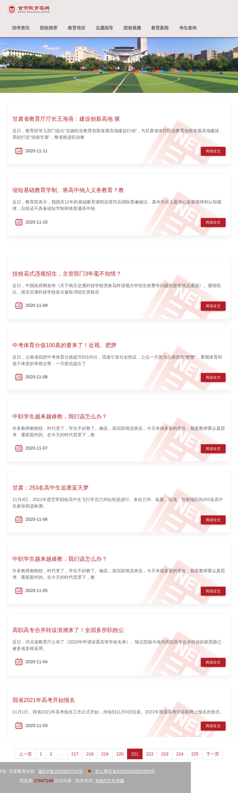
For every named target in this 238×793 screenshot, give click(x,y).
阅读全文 (213, 153)
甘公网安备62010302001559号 (60, 771)
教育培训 (76, 27)
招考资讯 (20, 27)
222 (149, 760)
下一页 (212, 760)
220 (119, 760)
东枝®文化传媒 (48, 780)
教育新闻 (160, 27)
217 (74, 760)
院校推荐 (48, 27)
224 (179, 760)
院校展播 (132, 27)
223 (164, 760)
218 (89, 760)
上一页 (25, 760)
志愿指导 (104, 27)
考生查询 (187, 27)
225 (194, 760)
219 (104, 760)
